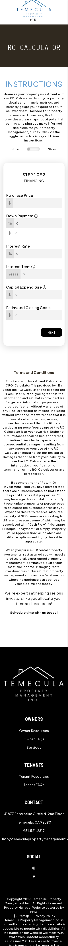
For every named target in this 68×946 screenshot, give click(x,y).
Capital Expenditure (26, 287)
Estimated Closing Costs (28, 307)
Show (52, 149)
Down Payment (22, 215)
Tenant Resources (34, 776)
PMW (34, 912)
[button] (34, 868)
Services (34, 747)
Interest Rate (18, 246)
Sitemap (23, 916)
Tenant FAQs (34, 785)
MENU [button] (33, 20)
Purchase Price (19, 195)
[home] (34, 9)
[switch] (33, 149)
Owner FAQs (34, 739)
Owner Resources (34, 731)
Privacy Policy (44, 916)
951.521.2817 (34, 830)
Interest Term (20, 266)
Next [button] (51, 332)
